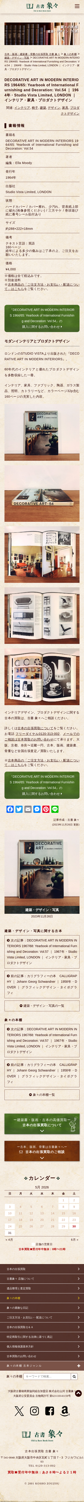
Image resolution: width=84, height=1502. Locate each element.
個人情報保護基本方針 (20, 1346)
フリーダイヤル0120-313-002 (37, 734)
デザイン (54, 107)
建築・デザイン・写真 (16, 57)
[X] (19, 1411)
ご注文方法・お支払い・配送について (29, 1317)
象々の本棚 (70, 54)
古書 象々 (42, 6)
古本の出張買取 (16, 1269)
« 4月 (9, 1239)
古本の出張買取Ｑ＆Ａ (20, 1327)
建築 (43, 107)
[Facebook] (50, 1411)
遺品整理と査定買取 (19, 1288)
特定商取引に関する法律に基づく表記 (29, 1336)
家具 (65, 107)
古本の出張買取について (35, 728)
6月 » (74, 1239)
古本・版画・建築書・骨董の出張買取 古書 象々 (32, 54)
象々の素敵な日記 (17, 1307)
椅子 (35, 107)
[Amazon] (65, 1411)
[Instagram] (34, 1411)
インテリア (22, 107)
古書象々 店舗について (20, 1278)
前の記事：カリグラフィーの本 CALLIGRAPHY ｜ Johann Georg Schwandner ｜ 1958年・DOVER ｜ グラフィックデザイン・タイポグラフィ (42, 984)
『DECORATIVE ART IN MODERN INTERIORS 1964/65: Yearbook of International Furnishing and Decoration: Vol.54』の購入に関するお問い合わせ (42, 318)
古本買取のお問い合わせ (21, 1356)
